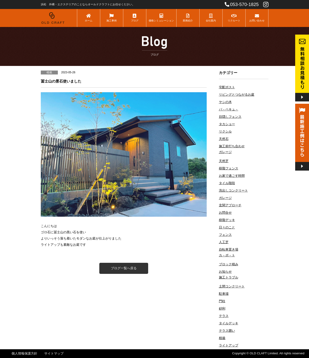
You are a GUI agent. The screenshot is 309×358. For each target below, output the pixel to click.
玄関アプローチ (230, 205)
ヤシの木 (225, 102)
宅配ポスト (227, 87)
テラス (224, 316)
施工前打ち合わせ (232, 146)
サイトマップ (54, 353)
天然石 (224, 139)
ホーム (88, 18)
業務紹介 (188, 18)
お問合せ (225, 212)
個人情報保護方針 (24, 353)
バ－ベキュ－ (228, 109)
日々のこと (227, 227)
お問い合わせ (257, 18)
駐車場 (224, 294)
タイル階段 (227, 183)
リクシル (225, 131)
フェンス (225, 235)
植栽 (222, 338)
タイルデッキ (228, 323)
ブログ (135, 18)
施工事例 (112, 18)
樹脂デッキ (227, 220)
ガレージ (225, 152)
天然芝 (224, 161)
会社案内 (211, 18)
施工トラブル (228, 277)
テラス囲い (227, 330)
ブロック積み (228, 264)
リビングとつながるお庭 (236, 94)
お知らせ (225, 271)
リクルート (234, 18)
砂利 (222, 308)
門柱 (222, 301)
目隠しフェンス (230, 116)
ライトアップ (228, 345)
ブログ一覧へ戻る (124, 268)
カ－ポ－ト (227, 255)
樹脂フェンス (228, 168)
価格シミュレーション (161, 18)
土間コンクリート (232, 286)
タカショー (227, 124)
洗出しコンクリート (233, 190)
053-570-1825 (242, 4)
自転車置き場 (228, 249)
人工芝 (224, 242)
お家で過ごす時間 (232, 176)
